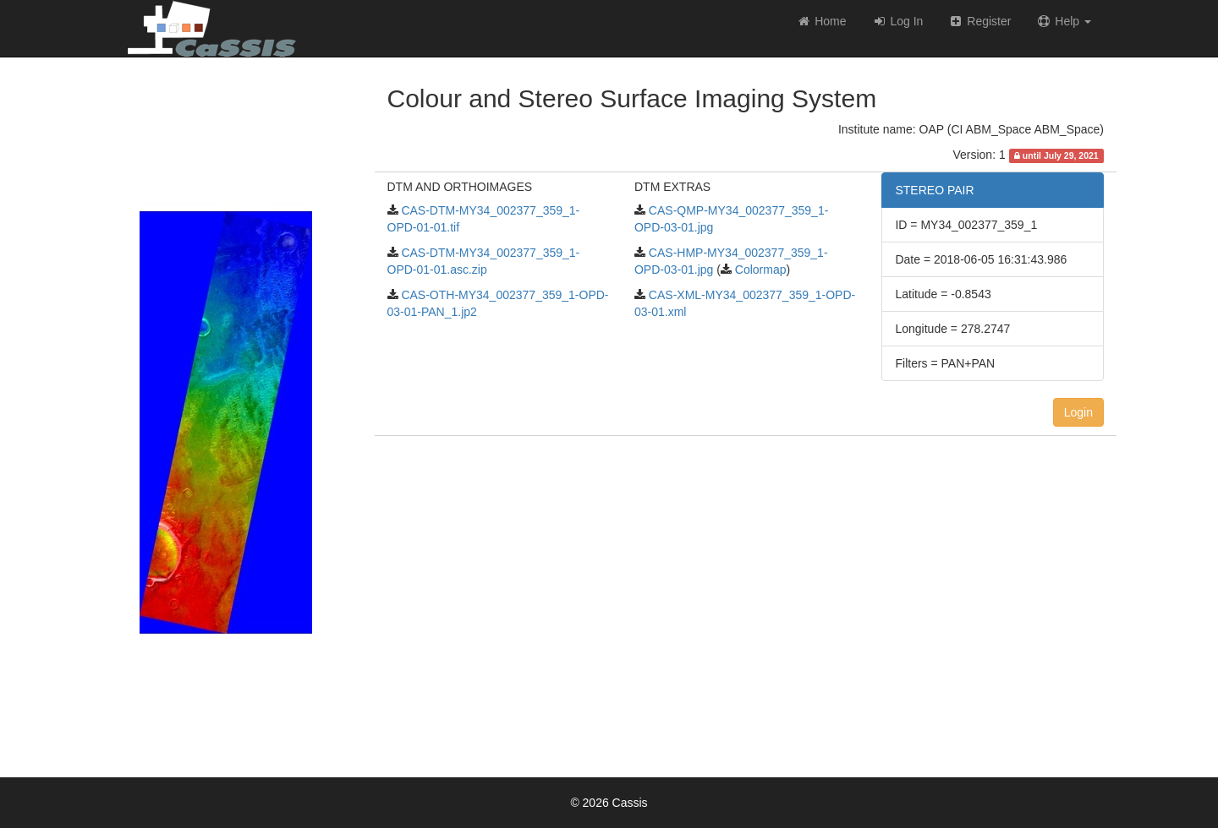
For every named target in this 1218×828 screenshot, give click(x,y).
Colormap (759, 269)
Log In (898, 21)
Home (821, 21)
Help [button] (1063, 21)
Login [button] (1078, 412)
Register (979, 21)
